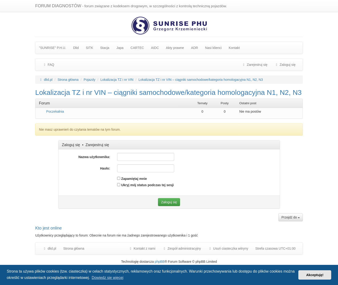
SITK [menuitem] (89, 48)
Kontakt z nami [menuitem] (141, 248)
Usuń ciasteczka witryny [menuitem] (228, 248)
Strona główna (73, 248)
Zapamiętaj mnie (132, 179)
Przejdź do (290, 217)
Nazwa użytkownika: (94, 157)
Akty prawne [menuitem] (175, 48)
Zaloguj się (71, 145)
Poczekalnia (55, 111)
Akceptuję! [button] (314, 275)
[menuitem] (181, 248)
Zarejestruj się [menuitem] (255, 65)
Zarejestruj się (97, 145)
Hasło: (105, 168)
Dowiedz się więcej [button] (107, 278)
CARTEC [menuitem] (137, 48)
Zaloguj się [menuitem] (285, 65)
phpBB (160, 261)
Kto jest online (48, 228)
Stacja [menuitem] (104, 48)
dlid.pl (49, 248)
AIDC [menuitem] (155, 48)
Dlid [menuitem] (76, 48)
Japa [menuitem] (119, 48)
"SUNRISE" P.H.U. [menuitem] (52, 48)
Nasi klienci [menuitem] (213, 48)
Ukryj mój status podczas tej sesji (145, 185)
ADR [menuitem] (194, 48)
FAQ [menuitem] (48, 65)
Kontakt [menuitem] (234, 48)
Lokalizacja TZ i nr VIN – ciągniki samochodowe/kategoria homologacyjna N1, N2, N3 (168, 92)
